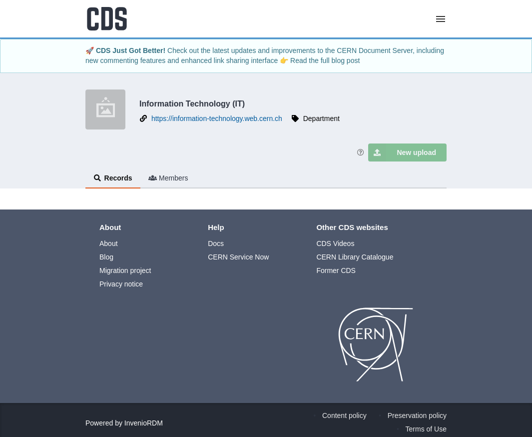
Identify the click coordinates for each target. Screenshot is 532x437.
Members (168, 178)
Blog (106, 257)
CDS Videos (335, 244)
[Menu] (441, 19)
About (108, 244)
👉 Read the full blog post (320, 60)
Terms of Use (426, 429)
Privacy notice (121, 284)
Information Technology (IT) (192, 103)
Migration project (125, 270)
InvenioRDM (143, 423)
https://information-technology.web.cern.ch (216, 118)
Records (112, 178)
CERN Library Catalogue (354, 257)
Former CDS (336, 270)
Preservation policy (417, 416)
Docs (216, 244)
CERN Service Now (238, 257)
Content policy (344, 416)
